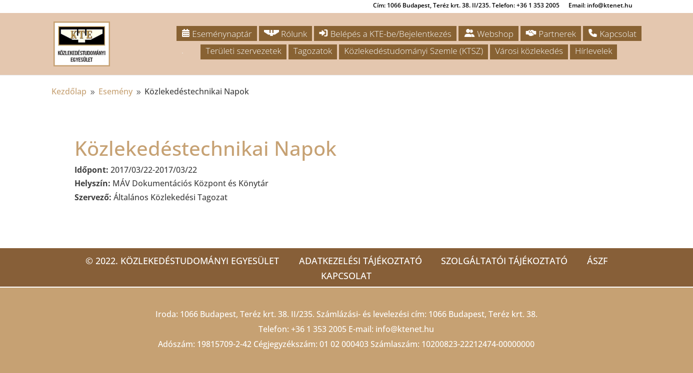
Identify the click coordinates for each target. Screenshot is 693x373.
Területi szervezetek (243, 50)
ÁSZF (598, 261)
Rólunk (286, 33)
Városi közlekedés (529, 50)
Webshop (489, 33)
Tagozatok (313, 50)
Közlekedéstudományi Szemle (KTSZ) (413, 50)
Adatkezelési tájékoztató (359, 261)
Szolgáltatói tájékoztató (504, 261)
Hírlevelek (593, 50)
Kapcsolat (612, 33)
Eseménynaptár (217, 33)
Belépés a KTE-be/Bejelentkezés (385, 33)
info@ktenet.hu (405, 329)
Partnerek (551, 33)
